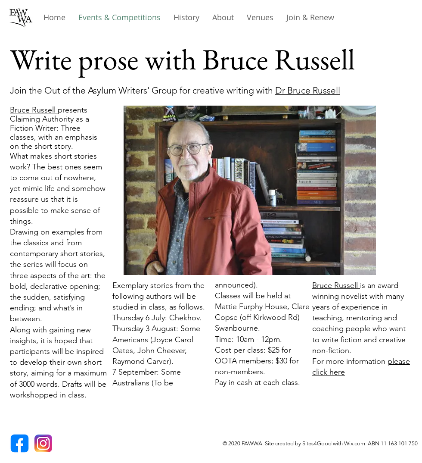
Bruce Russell (34, 110)
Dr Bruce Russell (307, 90)
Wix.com (356, 443)
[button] (186, 17)
